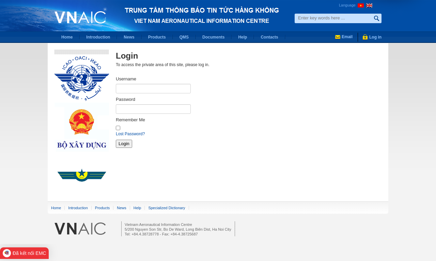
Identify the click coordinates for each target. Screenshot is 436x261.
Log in (375, 37)
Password (125, 99)
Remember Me (130, 119)
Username (126, 78)
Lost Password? (130, 134)
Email (347, 36)
